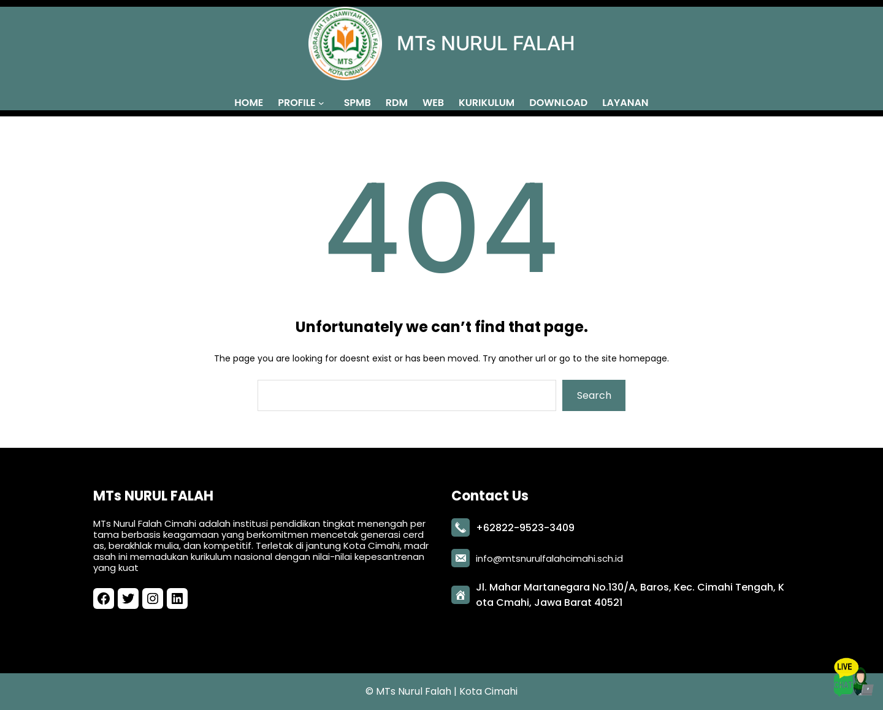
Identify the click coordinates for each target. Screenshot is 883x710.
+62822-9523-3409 (525, 525)
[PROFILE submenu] (323, 102)
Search (594, 395)
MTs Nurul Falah (413, 691)
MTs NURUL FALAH (486, 43)
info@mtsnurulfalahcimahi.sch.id (549, 555)
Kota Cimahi (488, 691)
